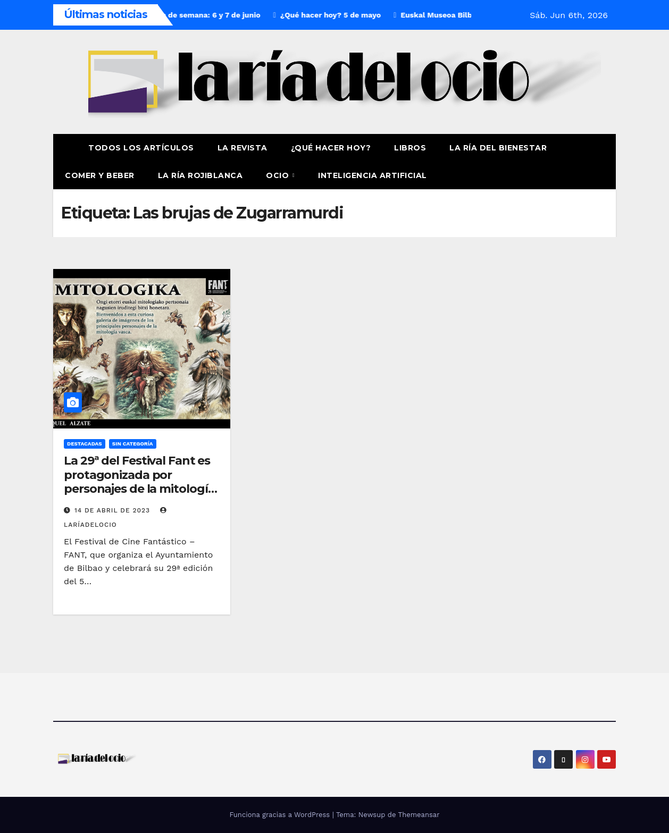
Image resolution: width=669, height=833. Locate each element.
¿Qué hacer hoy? (331, 148)
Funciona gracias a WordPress (280, 815)
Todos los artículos (141, 148)
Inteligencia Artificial (372, 175)
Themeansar (419, 815)
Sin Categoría (132, 444)
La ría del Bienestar (498, 148)
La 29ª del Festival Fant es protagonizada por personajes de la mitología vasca (139, 481)
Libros (410, 148)
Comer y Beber (100, 175)
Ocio (278, 175)
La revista (242, 148)
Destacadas (84, 444)
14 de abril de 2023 (113, 510)
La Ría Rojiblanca (200, 175)
